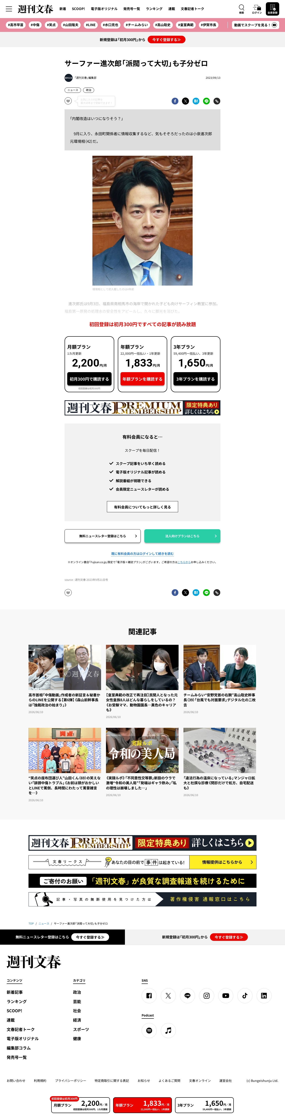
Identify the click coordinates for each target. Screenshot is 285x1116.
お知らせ (144, 1080)
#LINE (91, 24)
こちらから (184, 562)
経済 (77, 1020)
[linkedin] (264, 995)
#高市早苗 (15, 24)
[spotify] (149, 1030)
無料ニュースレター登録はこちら (102, 536)
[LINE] (187, 995)
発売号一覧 (131, 8)
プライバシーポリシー (70, 1080)
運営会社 (225, 1080)
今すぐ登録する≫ (166, 39)
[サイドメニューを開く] (9, 9)
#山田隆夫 (70, 24)
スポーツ (81, 1029)
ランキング (154, 8)
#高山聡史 (163, 24)
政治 (88, 90)
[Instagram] (206, 995)
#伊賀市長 (208, 24)
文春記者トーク (192, 8)
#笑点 (51, 24)
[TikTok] (244, 995)
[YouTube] (225, 995)
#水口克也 (110, 24)
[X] (168, 995)
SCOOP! (78, 8)
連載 (171, 8)
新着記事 (15, 992)
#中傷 (35, 24)
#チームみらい (137, 24)
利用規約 (40, 1080)
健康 (77, 1038)
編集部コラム (19, 1048)
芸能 (77, 1001)
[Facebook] (149, 995)
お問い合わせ (16, 1080)
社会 (77, 1011)
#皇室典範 (185, 24)
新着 (62, 8)
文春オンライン (200, 1080)
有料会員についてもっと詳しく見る (142, 507)
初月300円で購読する (89, 379)
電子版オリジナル (104, 8)
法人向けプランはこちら (182, 536)
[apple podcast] (168, 1030)
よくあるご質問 (169, 1080)
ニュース (72, 90)
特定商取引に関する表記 (112, 1080)
